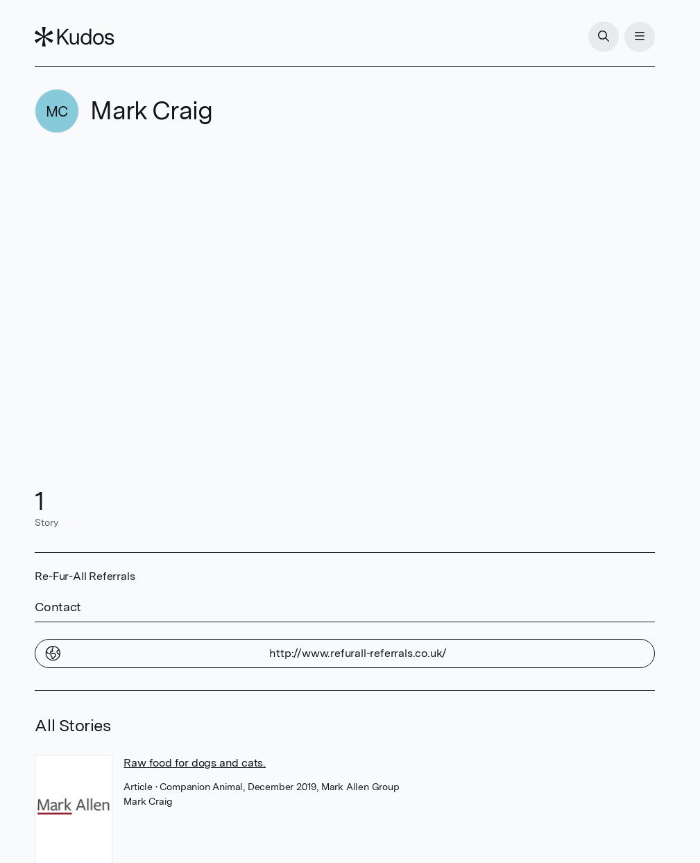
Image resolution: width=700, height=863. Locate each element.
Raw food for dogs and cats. (194, 762)
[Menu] (639, 37)
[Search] (603, 37)
